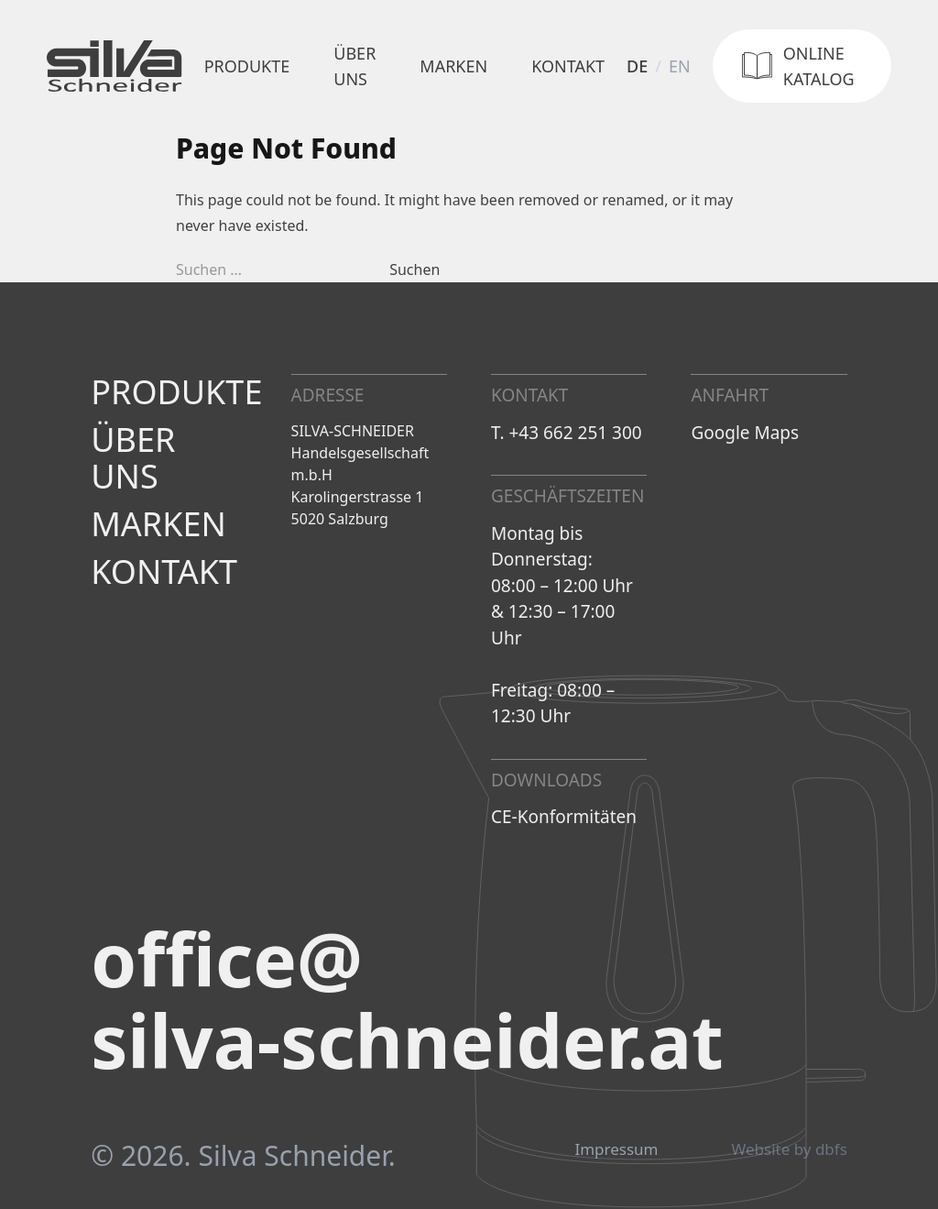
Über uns (354, 66)
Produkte (247, 66)
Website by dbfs (789, 1149)
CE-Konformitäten (564, 817)
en (680, 66)
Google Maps (745, 433)
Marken (453, 66)
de (637, 66)
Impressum (616, 1149)
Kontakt (568, 66)
